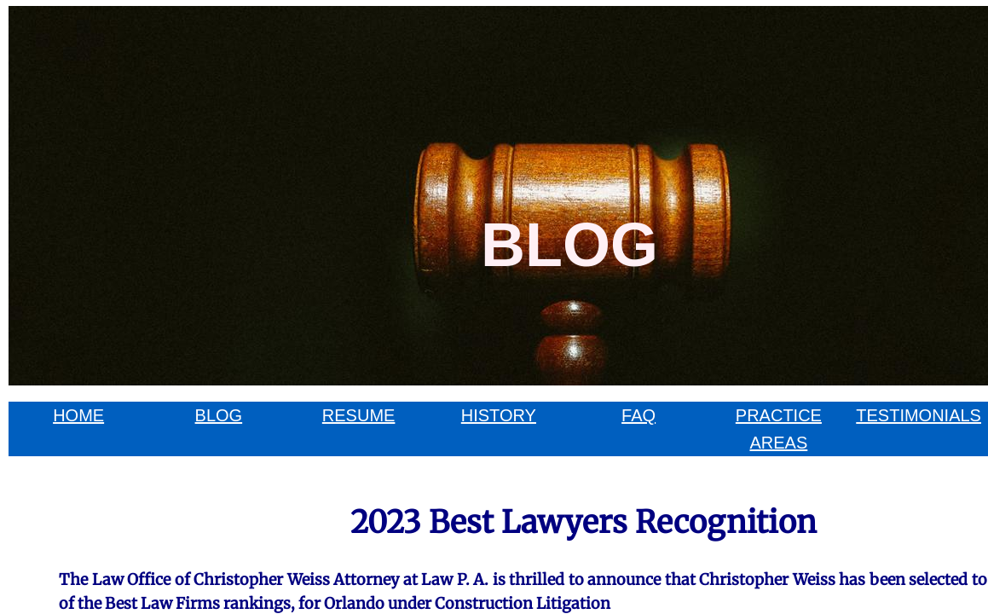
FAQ (638, 415)
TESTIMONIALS (918, 415)
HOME (78, 415)
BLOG (219, 415)
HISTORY (498, 415)
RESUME (359, 415)
